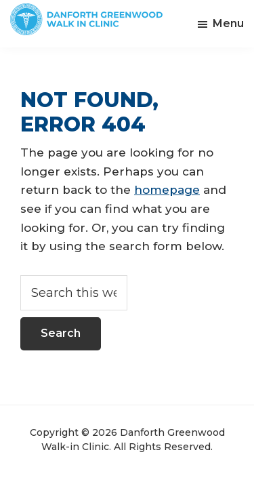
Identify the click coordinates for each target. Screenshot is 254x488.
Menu (228, 23)
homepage (167, 190)
